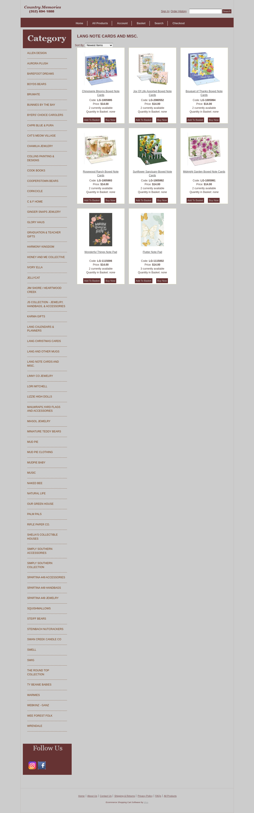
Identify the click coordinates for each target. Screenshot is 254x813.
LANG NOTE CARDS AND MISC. (43, 363)
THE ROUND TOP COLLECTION (38, 672)
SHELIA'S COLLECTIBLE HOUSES (42, 536)
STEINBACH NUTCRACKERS (45, 629)
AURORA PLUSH (37, 63)
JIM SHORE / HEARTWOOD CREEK (44, 290)
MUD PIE (32, 441)
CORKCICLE (35, 191)
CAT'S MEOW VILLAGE (41, 135)
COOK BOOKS (36, 170)
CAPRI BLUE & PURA (40, 125)
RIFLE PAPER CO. (38, 524)
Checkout (179, 23)
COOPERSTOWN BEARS (42, 181)
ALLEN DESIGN (37, 53)
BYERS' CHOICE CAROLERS (45, 115)
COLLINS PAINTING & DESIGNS (40, 158)
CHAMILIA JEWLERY (40, 146)
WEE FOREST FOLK (40, 715)
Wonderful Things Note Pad (101, 252)
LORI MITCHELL (37, 386)
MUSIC (31, 472)
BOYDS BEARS (36, 84)
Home (79, 23)
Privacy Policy (145, 796)
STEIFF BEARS (36, 618)
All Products (100, 23)
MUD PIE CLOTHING (40, 452)
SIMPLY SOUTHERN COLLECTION (40, 565)
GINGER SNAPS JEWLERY (44, 211)
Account (122, 23)
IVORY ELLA (35, 267)
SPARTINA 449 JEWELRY (43, 598)
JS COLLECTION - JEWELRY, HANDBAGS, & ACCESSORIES (46, 304)
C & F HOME (35, 201)
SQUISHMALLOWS (39, 608)
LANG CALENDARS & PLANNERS (40, 328)
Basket (141, 23)
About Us (92, 796)
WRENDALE (34, 726)
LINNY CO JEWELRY (40, 376)
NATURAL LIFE (36, 493)
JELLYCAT (33, 277)
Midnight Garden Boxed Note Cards (204, 171)
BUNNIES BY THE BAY (41, 104)
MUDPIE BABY (36, 462)
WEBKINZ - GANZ (38, 705)
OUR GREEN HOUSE (40, 503)
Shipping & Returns (124, 796)
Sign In (165, 11)
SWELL (31, 649)
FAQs (158, 796)
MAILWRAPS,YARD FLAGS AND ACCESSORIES (44, 409)
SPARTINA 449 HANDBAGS (44, 587)
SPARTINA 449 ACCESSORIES (46, 577)
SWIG (30, 660)
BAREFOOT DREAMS (40, 73)
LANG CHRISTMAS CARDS (44, 341)
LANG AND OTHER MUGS (43, 351)
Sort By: (80, 45)
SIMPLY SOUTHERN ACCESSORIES (40, 551)
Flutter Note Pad (152, 252)
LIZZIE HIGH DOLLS (39, 396)
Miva (146, 802)
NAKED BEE (35, 483)
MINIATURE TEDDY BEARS (44, 431)
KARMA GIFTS (36, 316)
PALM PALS (34, 514)
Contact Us (106, 796)
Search (159, 23)
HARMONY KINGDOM (40, 246)
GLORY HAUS (36, 222)
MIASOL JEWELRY (39, 421)
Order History (179, 11)
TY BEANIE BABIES (39, 684)
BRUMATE (33, 94)
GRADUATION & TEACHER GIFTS (44, 234)
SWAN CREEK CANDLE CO (44, 639)
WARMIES (33, 695)
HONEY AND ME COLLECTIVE (46, 257)
